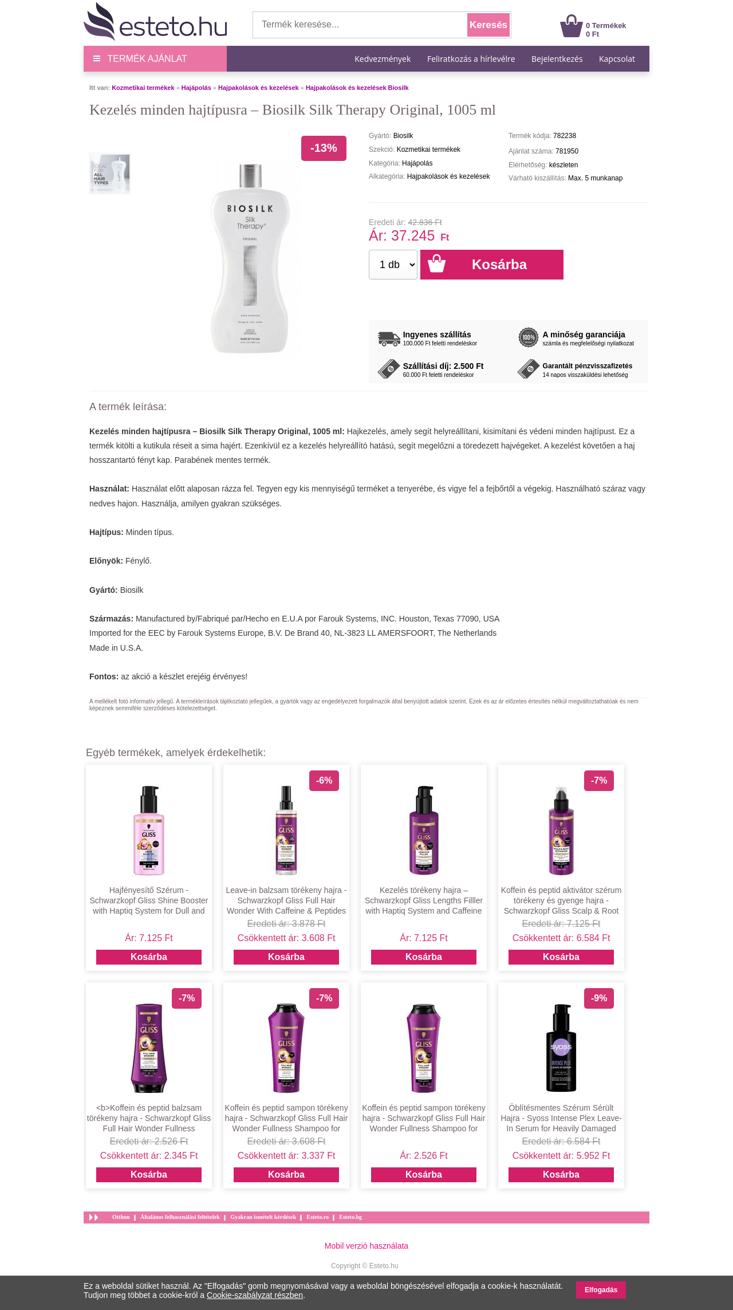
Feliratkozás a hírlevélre (471, 58)
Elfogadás (601, 1290)
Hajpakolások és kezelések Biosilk (357, 87)
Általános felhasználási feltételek (180, 1217)
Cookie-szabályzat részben (255, 1295)
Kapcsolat (617, 58)
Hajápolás (196, 87)
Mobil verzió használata (366, 1245)
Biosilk (131, 590)
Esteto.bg (350, 1217)
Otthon (121, 1217)
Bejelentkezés (557, 58)
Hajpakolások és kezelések (258, 87)
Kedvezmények (383, 58)
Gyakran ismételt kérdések (263, 1217)
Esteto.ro (317, 1217)
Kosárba (149, 957)
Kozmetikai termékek (143, 87)
